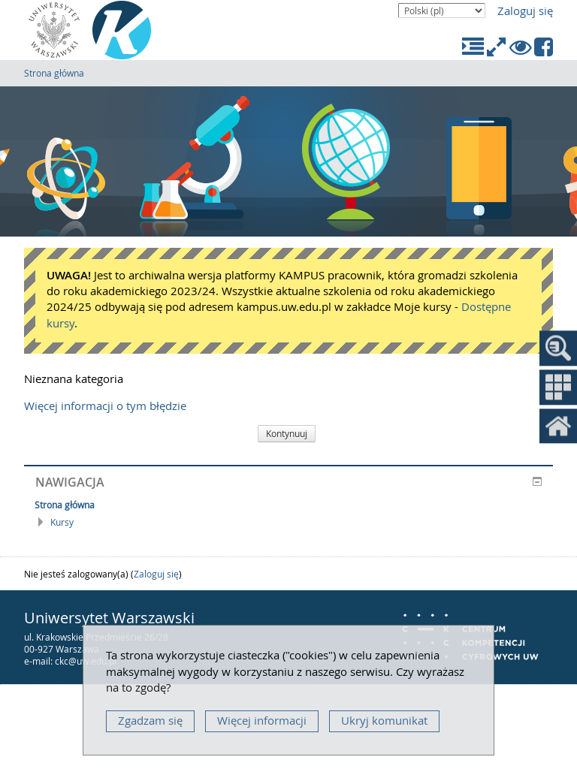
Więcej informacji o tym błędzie (105, 406)
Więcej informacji (262, 720)
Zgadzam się (150, 720)
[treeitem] (288, 504)
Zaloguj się (525, 11)
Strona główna (54, 73)
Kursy (62, 522)
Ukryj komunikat (384, 720)
